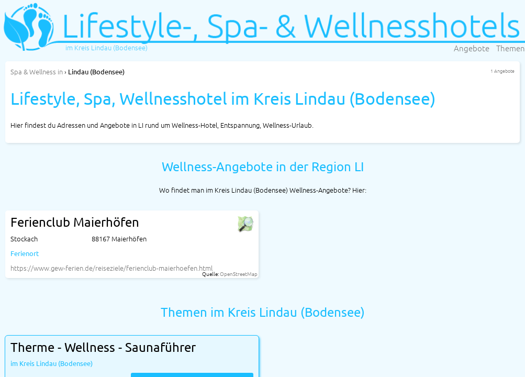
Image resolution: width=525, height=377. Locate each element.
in (36, 71)
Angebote (471, 47)
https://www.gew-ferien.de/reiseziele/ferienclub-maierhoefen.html (111, 268)
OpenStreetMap (239, 274)
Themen (510, 47)
